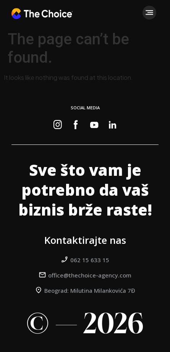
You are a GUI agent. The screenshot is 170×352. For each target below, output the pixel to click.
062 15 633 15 (89, 260)
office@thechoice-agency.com (89, 275)
